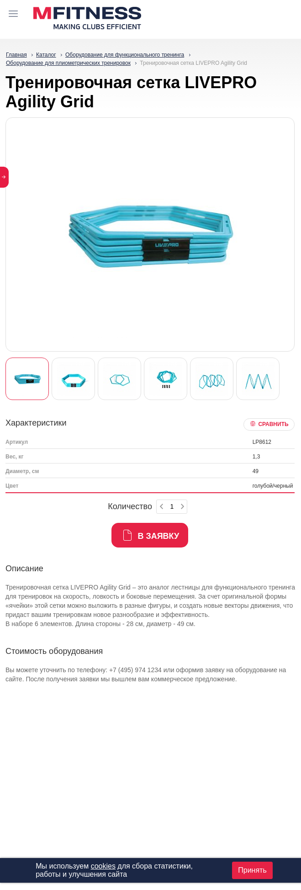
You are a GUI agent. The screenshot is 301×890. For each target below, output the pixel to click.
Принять (252, 870)
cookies (103, 866)
